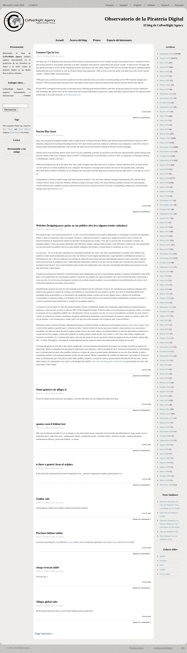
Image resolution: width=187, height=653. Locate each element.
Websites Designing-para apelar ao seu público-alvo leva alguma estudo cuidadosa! (81, 225)
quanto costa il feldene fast (51, 424)
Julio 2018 (164, 169)
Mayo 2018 (164, 178)
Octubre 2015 (165, 311)
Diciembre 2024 (166, 94)
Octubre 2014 (165, 351)
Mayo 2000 (164, 471)
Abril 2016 (164, 289)
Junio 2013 (164, 400)
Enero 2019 (164, 142)
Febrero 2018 (165, 191)
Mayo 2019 (164, 125)
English (137, 5)
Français (110, 5)
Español (124, 5)
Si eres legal (165, 574)
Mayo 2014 (164, 374)
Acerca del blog (78, 40)
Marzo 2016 (165, 294)
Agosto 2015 (165, 316)
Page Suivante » (44, 633)
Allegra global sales (47, 601)
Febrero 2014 (165, 382)
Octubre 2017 (165, 209)
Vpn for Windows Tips (169, 531)
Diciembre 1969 (166, 485)
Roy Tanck (8, 129)
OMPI (162, 569)
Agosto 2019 (165, 111)
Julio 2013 (164, 396)
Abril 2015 (164, 329)
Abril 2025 (164, 76)
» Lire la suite (146, 112)
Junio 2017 (164, 227)
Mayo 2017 (164, 231)
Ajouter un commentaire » (142, 117)
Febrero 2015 (165, 338)
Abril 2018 (164, 182)
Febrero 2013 (165, 413)
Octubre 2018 (165, 156)
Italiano (151, 5)
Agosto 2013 (165, 391)
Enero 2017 (164, 249)
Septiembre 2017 (167, 214)
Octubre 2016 (165, 262)
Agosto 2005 (165, 462)
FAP (161, 565)
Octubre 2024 (165, 102)
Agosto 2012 (165, 422)
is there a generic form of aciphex (54, 464)
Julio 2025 (164, 62)
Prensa (97, 40)
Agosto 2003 (165, 467)
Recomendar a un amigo (17, 150)
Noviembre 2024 (166, 98)
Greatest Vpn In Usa (47, 52)
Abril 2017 (164, 236)
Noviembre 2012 (166, 418)
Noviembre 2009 (166, 431)
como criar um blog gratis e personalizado (108, 361)
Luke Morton (25, 129)
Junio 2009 (164, 453)
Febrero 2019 (165, 138)
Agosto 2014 (165, 360)
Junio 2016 (164, 280)
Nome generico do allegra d (51, 389)
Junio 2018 (164, 174)
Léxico (16, 140)
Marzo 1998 (165, 480)
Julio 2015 (164, 320)
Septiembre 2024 (167, 107)
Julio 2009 (164, 449)
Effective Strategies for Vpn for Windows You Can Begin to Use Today (170, 504)
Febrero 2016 (165, 298)
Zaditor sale (42, 498)
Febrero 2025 (165, 85)
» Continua (27, 95)
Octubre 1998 (165, 476)
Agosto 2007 (165, 458)
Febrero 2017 (165, 245)
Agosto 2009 (165, 445)
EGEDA (163, 561)
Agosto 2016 (165, 271)
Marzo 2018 (165, 187)
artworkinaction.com (72, 94)
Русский (179, 5)
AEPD (162, 556)
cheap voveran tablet (47, 567)
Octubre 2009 (165, 436)
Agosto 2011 (165, 427)
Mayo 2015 (164, 325)
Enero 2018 (164, 196)
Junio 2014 (164, 369)
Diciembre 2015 (166, 307)
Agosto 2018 (165, 165)
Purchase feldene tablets (49, 533)
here (61, 189)
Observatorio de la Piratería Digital (144, 19)
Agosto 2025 (165, 58)
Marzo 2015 (165, 334)
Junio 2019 (164, 120)
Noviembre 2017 (166, 205)
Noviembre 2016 (166, 258)
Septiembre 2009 (167, 440)
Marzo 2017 (165, 240)
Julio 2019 (164, 116)
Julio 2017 (164, 222)
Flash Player (15, 132)
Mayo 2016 (164, 285)
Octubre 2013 (165, 387)
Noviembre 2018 (166, 151)
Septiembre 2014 (167, 356)
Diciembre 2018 (166, 147)
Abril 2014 (164, 378)
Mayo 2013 (164, 405)
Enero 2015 (164, 342)
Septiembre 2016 (167, 267)
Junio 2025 (164, 67)
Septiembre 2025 (167, 54)
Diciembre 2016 (166, 254)
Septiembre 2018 (167, 160)
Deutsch (165, 5)
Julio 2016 (164, 276)
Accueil (59, 40)
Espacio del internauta (119, 40)
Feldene (70, 542)
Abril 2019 (164, 129)
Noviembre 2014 (166, 347)
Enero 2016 (164, 302)
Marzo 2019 (165, 134)
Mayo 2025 (164, 71)
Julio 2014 (164, 365)
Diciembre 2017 (166, 200)
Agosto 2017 (165, 218)
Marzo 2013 (165, 409)
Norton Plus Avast (46, 131)
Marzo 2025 (165, 80)
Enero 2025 (164, 89)
